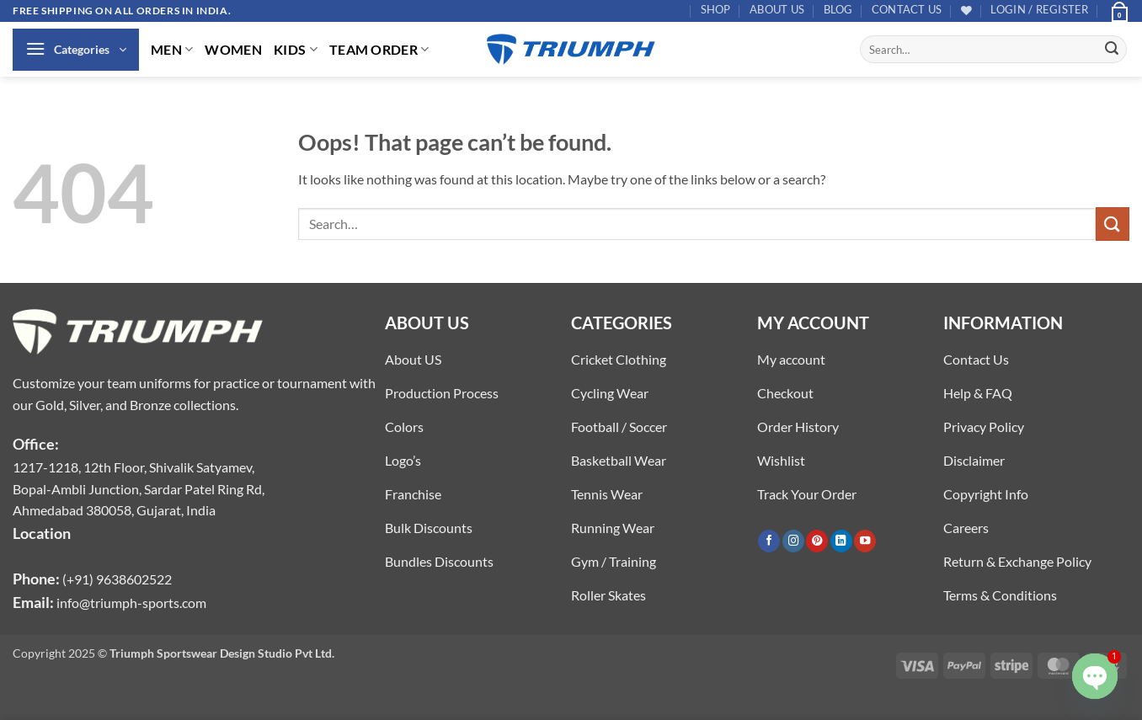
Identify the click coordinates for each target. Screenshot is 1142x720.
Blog (838, 9)
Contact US (907, 9)
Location (42, 533)
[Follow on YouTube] (865, 541)
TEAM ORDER (379, 49)
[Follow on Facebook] (769, 541)
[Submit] (1111, 49)
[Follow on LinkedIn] (841, 541)
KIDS (296, 49)
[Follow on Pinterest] (817, 541)
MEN (172, 49)
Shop (716, 9)
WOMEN (233, 49)
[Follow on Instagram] (793, 541)
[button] (1039, 9)
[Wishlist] (966, 10)
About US (777, 9)
